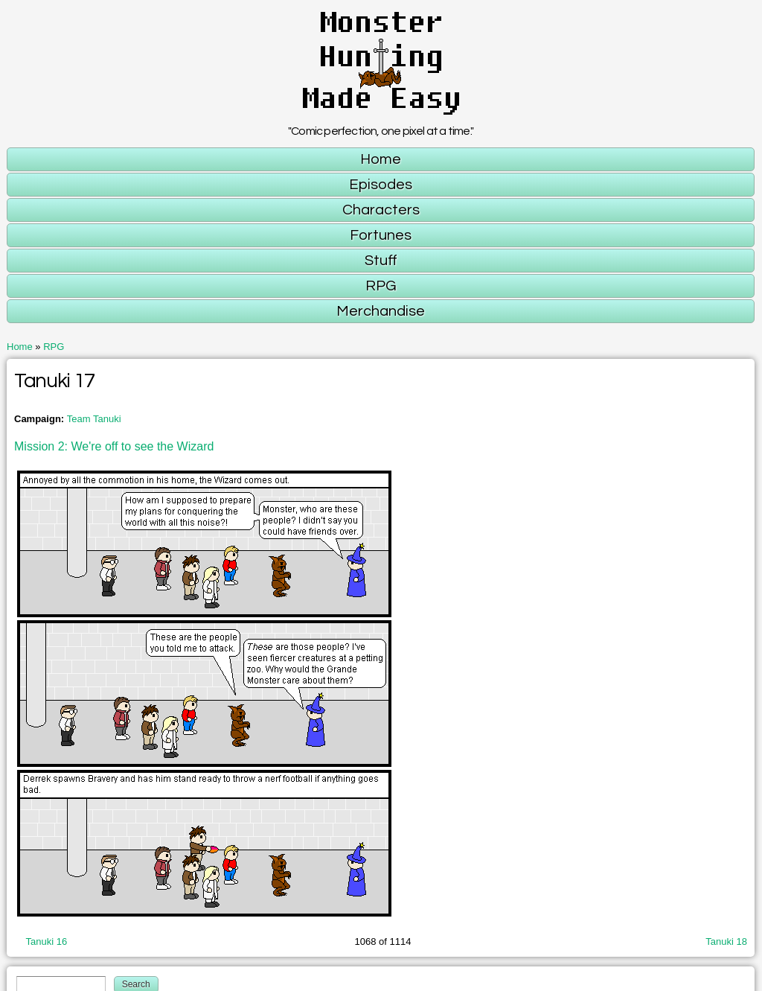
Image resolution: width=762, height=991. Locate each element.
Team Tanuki (94, 418)
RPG (53, 346)
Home (20, 346)
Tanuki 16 (47, 941)
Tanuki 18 (726, 941)
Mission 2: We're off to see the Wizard (114, 446)
